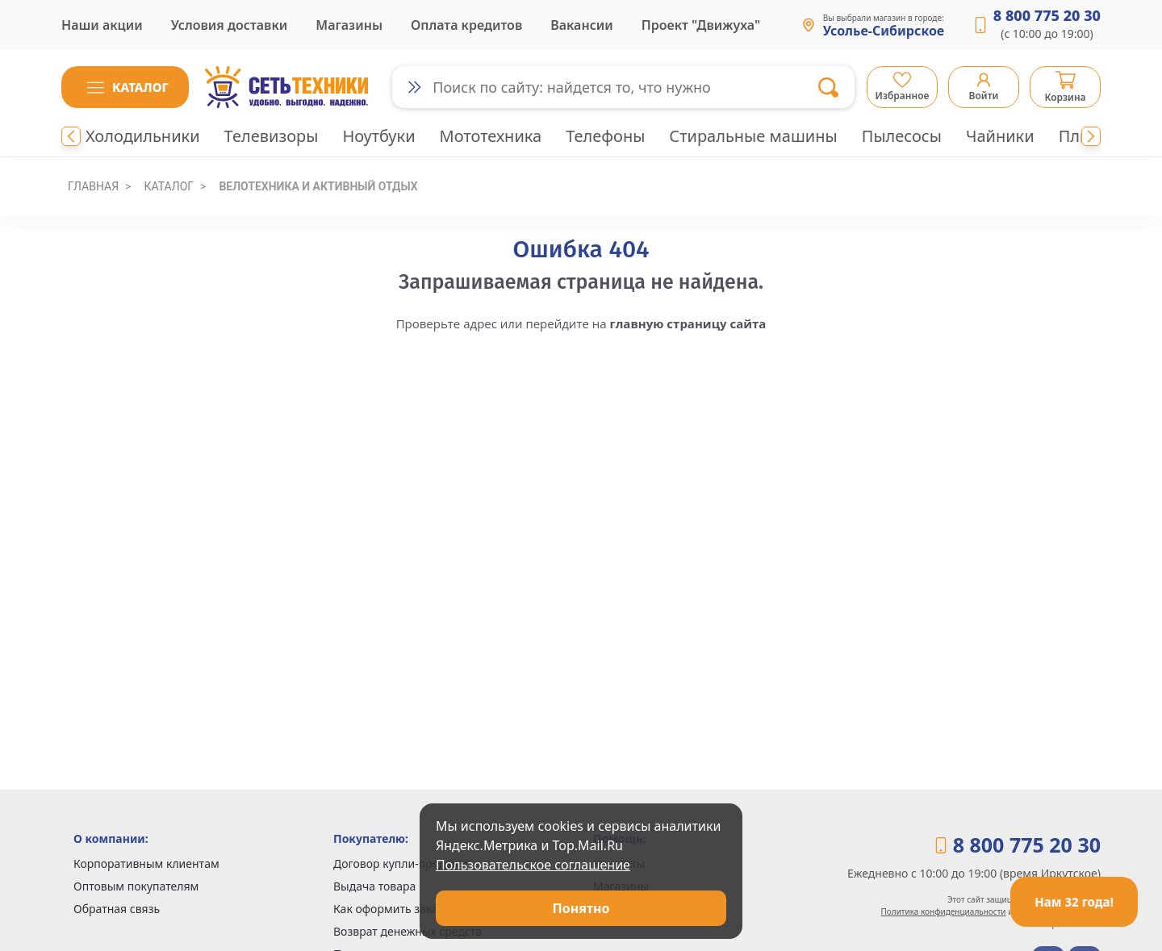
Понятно (581, 908)
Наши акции (102, 25)
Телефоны (605, 136)
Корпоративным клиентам (146, 863)
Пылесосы (902, 136)
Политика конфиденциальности (943, 911)
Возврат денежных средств (407, 931)
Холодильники (143, 136)
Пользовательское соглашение (533, 865)
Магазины (349, 25)
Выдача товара (374, 886)
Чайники (1000, 136)
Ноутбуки (378, 136)
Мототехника (491, 136)
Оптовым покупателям (136, 886)
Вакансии (581, 25)
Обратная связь (116, 908)
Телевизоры (271, 136)
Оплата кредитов (466, 25)
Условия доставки (229, 25)
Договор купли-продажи (400, 863)
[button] (125, 87)
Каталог (169, 186)
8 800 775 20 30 (1047, 15)
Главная (93, 186)
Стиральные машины (753, 136)
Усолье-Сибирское (883, 31)
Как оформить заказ (388, 908)
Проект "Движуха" (701, 25)
